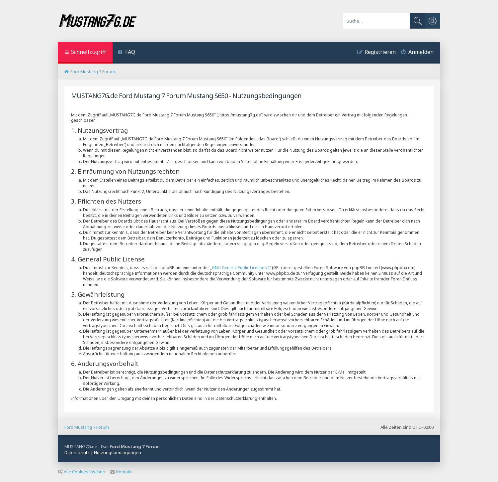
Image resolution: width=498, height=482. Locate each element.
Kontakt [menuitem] (120, 472)
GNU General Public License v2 (241, 267)
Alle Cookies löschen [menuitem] (81, 472)
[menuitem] (126, 53)
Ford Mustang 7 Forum (86, 427)
